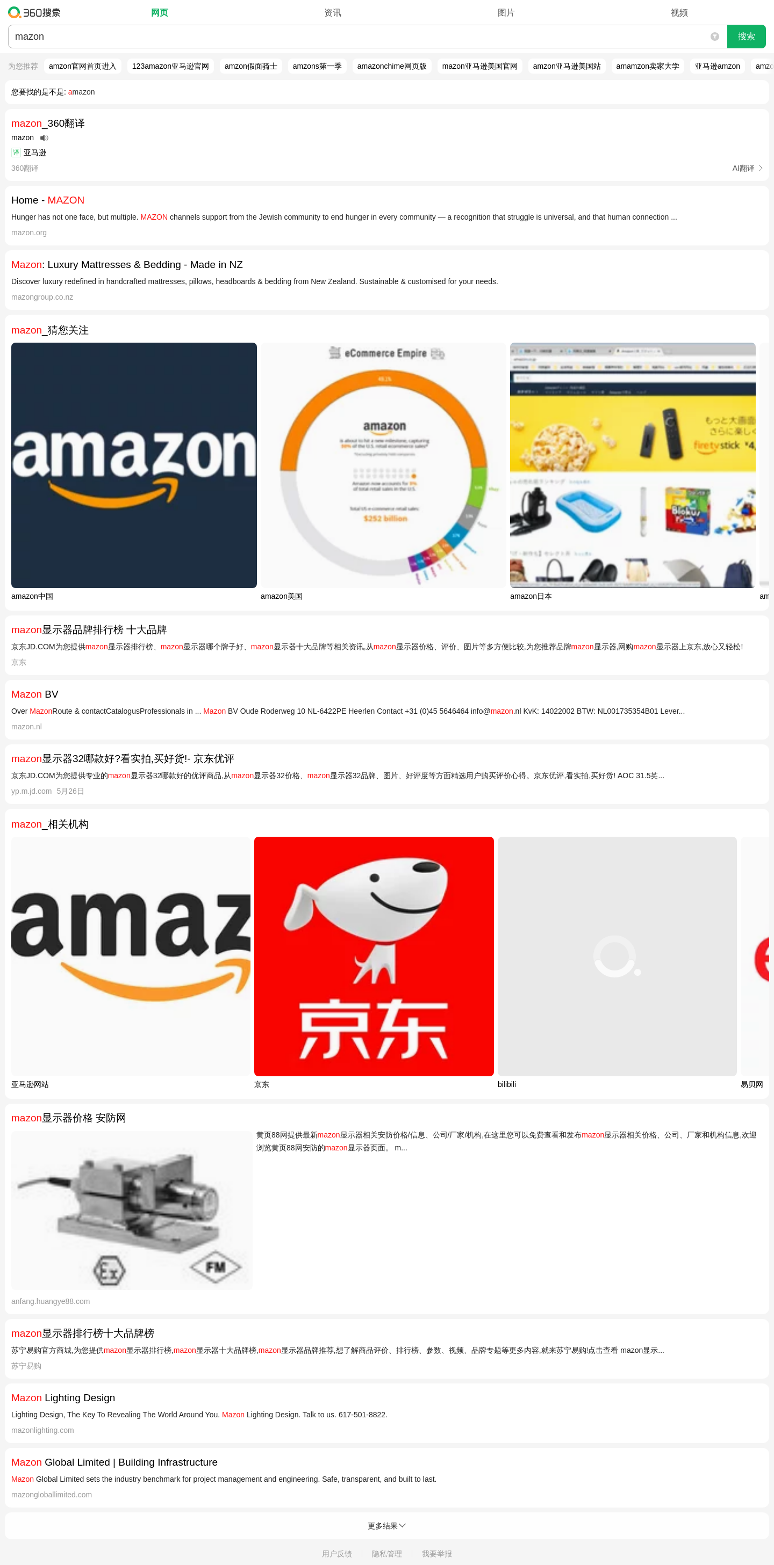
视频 (679, 12)
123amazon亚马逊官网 (170, 66)
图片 (506, 12)
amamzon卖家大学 (648, 66)
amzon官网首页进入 (83, 66)
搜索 (746, 36)
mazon (81, 92)
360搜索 (37, 12)
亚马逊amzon (717, 66)
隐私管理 (387, 1553)
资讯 (332, 12)
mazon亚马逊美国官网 (480, 66)
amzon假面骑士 (251, 66)
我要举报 (437, 1553)
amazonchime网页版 (392, 66)
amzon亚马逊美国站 (567, 66)
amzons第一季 (317, 66)
